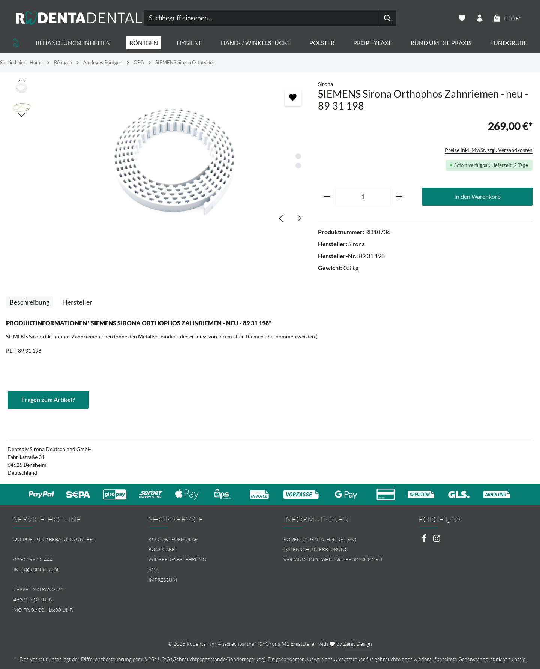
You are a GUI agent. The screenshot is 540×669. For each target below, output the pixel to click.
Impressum (162, 580)
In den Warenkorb (477, 196)
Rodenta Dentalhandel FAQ (320, 539)
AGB (153, 570)
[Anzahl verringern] (327, 197)
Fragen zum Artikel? (48, 399)
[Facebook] (424, 540)
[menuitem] (202, 539)
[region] (159, 155)
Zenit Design (357, 643)
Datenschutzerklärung (316, 549)
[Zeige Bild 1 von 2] (298, 156)
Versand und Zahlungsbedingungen (333, 559)
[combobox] (262, 18)
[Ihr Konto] (480, 18)
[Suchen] (387, 18)
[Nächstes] (299, 218)
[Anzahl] (363, 197)
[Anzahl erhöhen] (399, 197)
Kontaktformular (173, 539)
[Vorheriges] (282, 218)
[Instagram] (436, 540)
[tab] (29, 302)
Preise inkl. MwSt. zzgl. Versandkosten (488, 150)
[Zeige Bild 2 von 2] (298, 165)
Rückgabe (161, 549)
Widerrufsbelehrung (177, 559)
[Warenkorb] (506, 18)
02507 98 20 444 (33, 559)
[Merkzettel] (462, 18)
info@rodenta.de (37, 570)
